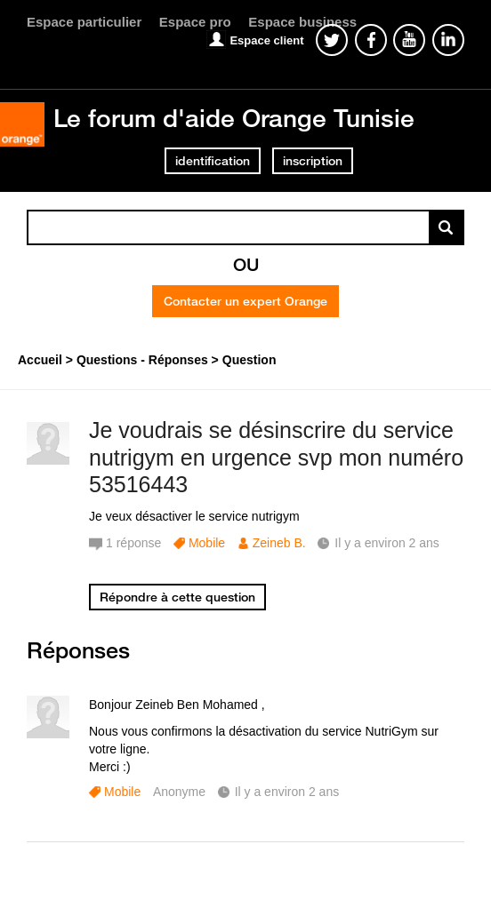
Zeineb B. (279, 543)
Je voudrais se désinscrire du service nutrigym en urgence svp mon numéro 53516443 (276, 458)
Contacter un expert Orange (245, 301)
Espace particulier (84, 21)
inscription (312, 161)
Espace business (302, 21)
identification (212, 161)
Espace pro (195, 21)
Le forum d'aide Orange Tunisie (234, 117)
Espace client (266, 40)
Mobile (207, 543)
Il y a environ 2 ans (287, 792)
